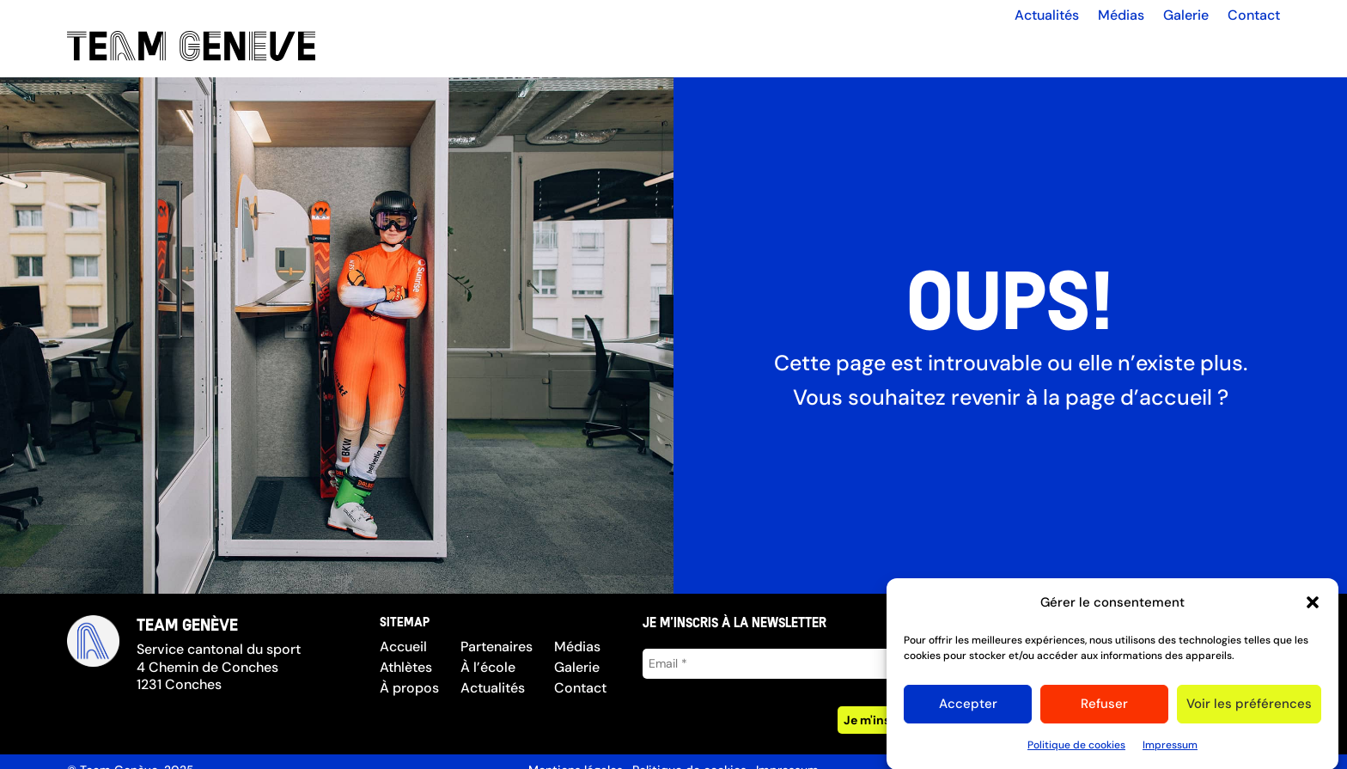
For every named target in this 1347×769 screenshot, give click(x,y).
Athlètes (406, 667)
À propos (1058, 46)
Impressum (1170, 752)
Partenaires (1147, 46)
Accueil (863, 46)
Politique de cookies (1076, 752)
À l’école (1234, 46)
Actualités (1047, 15)
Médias (1121, 15)
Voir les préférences (1249, 710)
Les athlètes (950, 46)
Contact (1254, 15)
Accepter (968, 710)
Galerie (1186, 15)
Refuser (1104, 710)
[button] (1312, 610)
